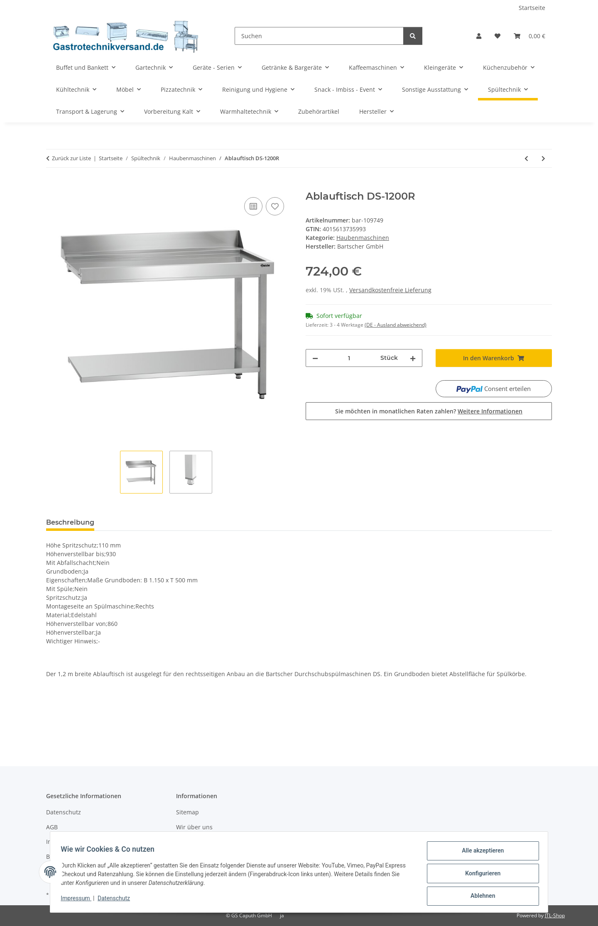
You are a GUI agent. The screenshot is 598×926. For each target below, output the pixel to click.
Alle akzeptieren (480, 853)
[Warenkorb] (529, 36)
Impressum (79, 900)
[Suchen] (319, 36)
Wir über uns (194, 827)
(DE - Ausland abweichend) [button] (395, 324)
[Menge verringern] (315, 357)
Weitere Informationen (490, 411)
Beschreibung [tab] (70, 522)
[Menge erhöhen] (413, 357)
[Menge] (349, 357)
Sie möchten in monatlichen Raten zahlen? (428, 411)
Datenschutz (116, 900)
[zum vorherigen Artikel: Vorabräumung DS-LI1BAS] (526, 158)
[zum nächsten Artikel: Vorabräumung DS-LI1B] (543, 158)
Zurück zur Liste (71, 158)
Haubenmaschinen (362, 238)
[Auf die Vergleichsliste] (253, 206)
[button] (479, 36)
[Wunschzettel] (497, 36)
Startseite (532, 8)
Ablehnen (480, 896)
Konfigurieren (480, 875)
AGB (52, 827)
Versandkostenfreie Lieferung (390, 290)
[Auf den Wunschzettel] (275, 206)
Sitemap (187, 812)
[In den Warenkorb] (52, 186)
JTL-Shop (555, 915)
